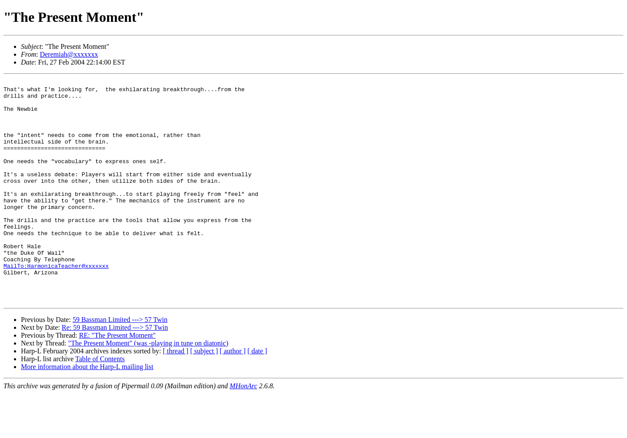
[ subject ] (204, 395)
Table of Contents (100, 403)
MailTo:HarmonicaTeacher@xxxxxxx (56, 304)
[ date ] (257, 395)
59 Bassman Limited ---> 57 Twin (120, 364)
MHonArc (243, 430)
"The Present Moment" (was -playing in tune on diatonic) (148, 387)
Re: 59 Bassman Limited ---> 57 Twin (115, 372)
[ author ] (233, 395)
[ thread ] (176, 395)
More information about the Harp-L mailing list (87, 411)
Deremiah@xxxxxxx (69, 54)
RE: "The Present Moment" (117, 379)
